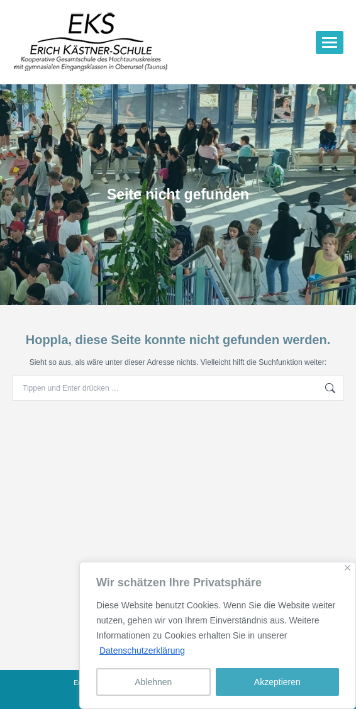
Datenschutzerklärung (142, 650)
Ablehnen (153, 682)
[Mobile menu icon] (329, 42)
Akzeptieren (277, 682)
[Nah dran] (347, 568)
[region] (217, 635)
